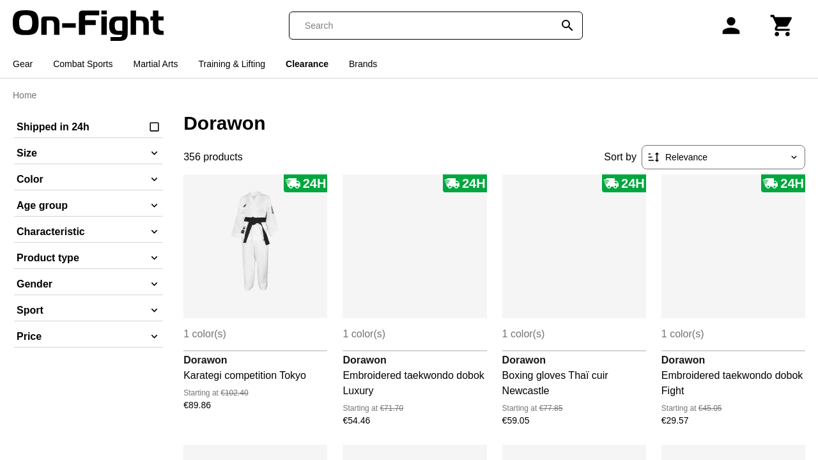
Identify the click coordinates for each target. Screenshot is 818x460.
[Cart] (782, 25)
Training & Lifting (232, 64)
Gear (23, 64)
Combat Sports (82, 64)
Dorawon (205, 360)
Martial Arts (156, 64)
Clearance (307, 64)
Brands (363, 64)
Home (24, 95)
